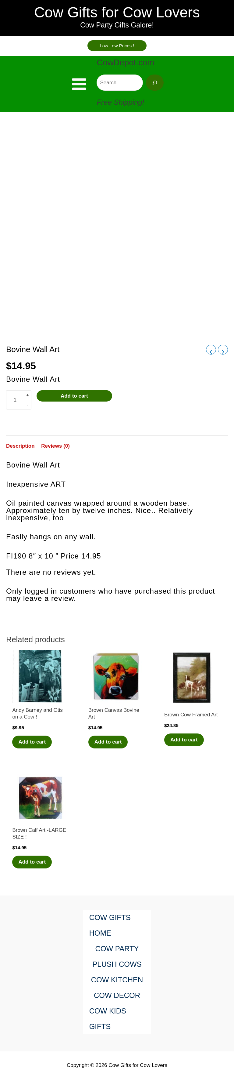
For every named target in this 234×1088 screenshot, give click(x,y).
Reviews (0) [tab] (55, 446)
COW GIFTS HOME (110, 925)
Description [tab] (20, 446)
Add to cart (74, 396)
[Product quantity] (15, 399)
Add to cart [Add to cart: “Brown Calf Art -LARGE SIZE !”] (32, 862)
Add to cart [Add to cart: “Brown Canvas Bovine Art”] (108, 742)
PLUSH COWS (116, 964)
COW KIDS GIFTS (107, 1019)
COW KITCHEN (117, 980)
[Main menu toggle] (79, 84)
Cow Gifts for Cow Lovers (117, 12)
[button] (116, 45)
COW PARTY (117, 948)
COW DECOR (117, 995)
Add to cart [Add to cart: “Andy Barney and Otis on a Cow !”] (32, 742)
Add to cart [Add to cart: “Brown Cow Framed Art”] (184, 740)
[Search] (155, 83)
